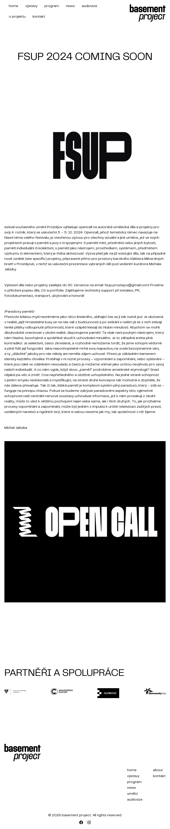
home (13, 6)
